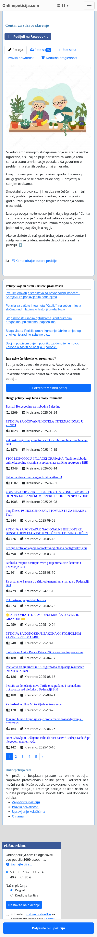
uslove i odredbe (38, 925)
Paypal (20, 901)
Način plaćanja (16, 897)
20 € (41, 883)
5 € (12, 883)
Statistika (67, 50)
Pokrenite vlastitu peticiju (49, 399)
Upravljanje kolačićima (28, 823)
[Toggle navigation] (89, 5)
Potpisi (40, 50)
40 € (13, 888)
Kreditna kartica (26, 907)
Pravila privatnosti (21, 58)
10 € (26, 883)
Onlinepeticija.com (20, 5)
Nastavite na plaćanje (24, 916)
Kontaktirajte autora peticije (34, 261)
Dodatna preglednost (59, 58)
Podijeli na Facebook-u (27, 36)
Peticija (15, 50)
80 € (28, 888)
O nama (18, 828)
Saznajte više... (19, 875)
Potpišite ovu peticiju (48, 278)
